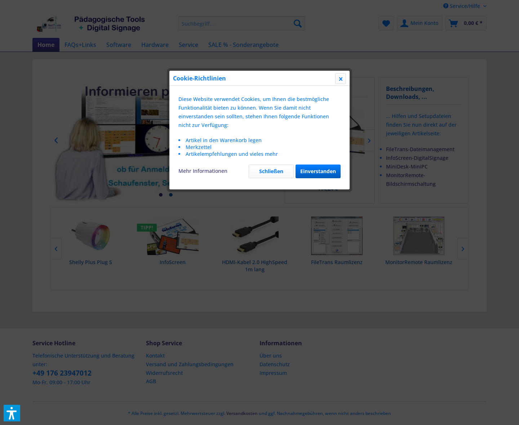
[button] (12, 413)
